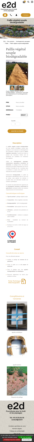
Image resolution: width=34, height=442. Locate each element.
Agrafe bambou (17, 364)
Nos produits (10, 41)
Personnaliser (27, 439)
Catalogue (25, 15)
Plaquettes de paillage (17, 397)
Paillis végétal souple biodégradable (19, 43)
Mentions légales (17, 428)
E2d (4, 41)
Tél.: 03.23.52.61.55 (17, 418)
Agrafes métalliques (17, 332)
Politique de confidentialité (17, 431)
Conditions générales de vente (17, 426)
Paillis (6, 43)
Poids (8, 115)
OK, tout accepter (25, 437)
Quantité (13, 120)
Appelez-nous (10, 15)
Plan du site (17, 433)
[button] (26, 72)
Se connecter (16, 15)
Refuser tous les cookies (12, 439)
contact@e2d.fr (17, 420)
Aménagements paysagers (23, 41)
